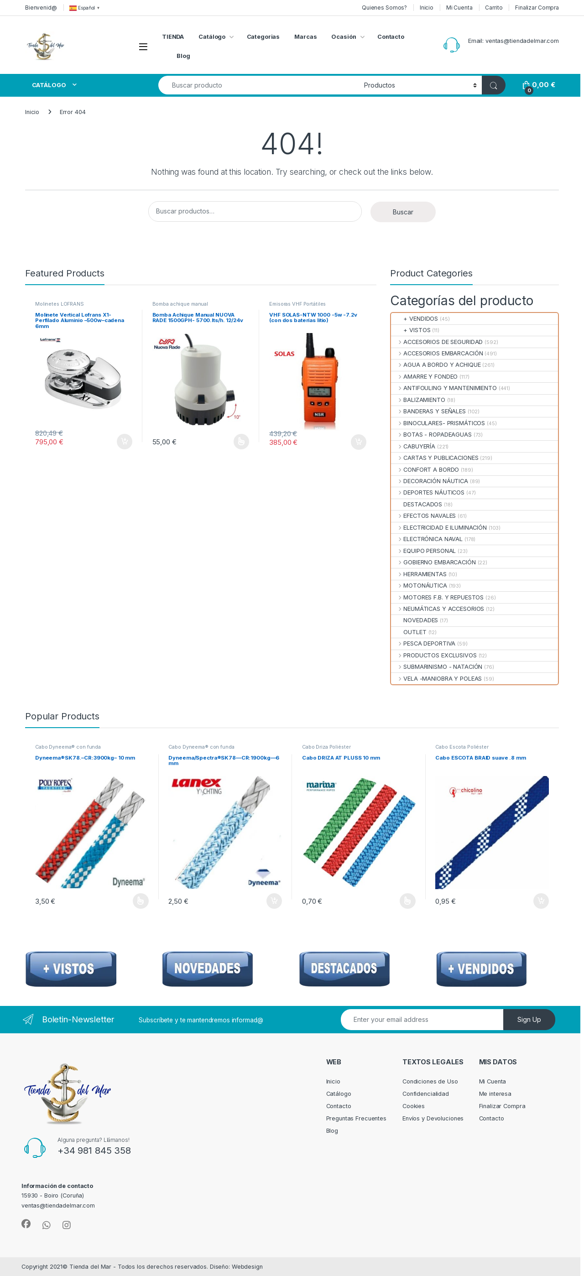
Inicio (426, 7)
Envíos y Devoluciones (433, 1118)
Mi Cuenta (459, 7)
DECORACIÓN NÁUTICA (429, 481)
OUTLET (409, 632)
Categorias (263, 36)
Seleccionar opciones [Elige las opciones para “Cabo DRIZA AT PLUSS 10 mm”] (408, 901)
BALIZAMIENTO (418, 399)
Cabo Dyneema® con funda (68, 747)
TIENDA (173, 36)
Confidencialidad (425, 1093)
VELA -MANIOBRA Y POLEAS (436, 678)
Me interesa (495, 1093)
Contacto (390, 36)
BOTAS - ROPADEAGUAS (431, 434)
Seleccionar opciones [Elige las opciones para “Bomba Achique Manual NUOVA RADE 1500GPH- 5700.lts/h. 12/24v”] (242, 441)
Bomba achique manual (180, 304)
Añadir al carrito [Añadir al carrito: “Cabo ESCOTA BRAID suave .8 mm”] (541, 901)
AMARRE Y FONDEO (424, 376)
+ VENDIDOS (414, 318)
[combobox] (258, 85)
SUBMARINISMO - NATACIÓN (436, 666)
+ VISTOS (410, 330)
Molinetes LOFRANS (59, 304)
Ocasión (343, 36)
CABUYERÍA (413, 446)
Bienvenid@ (41, 7)
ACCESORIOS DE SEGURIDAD (437, 342)
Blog (183, 55)
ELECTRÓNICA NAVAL (427, 539)
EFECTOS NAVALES (423, 515)
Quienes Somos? (384, 7)
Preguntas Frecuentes (356, 1118)
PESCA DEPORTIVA (423, 643)
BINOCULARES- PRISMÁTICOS (438, 423)
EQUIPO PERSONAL (423, 550)
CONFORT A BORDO (425, 469)
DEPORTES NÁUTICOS (427, 492)
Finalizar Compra (537, 7)
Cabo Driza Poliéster (326, 747)
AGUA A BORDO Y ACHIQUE (435, 364)
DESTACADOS (416, 504)
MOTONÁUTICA (419, 585)
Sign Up (529, 1019)
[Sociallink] (26, 1224)
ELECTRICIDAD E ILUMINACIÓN (439, 527)
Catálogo (211, 36)
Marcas (305, 36)
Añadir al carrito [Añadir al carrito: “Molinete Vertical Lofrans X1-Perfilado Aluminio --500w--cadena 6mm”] (124, 441)
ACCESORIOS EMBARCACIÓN (437, 353)
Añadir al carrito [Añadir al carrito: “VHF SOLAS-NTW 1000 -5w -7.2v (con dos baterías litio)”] (358, 442)
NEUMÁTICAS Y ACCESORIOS (437, 608)
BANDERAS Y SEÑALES (428, 411)
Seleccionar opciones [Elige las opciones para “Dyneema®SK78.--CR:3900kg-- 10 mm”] (141, 901)
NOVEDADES (414, 620)
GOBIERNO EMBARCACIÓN (433, 562)
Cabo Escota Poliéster (461, 747)
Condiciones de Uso (430, 1081)
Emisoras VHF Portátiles (297, 304)
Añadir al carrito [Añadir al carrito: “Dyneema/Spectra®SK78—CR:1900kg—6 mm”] (274, 901)
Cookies (413, 1106)
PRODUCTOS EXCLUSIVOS (434, 655)
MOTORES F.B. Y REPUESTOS (437, 597)
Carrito (493, 7)
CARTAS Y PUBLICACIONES (434, 457)
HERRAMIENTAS (419, 574)
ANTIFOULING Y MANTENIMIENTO (444, 388)
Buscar (403, 212)
